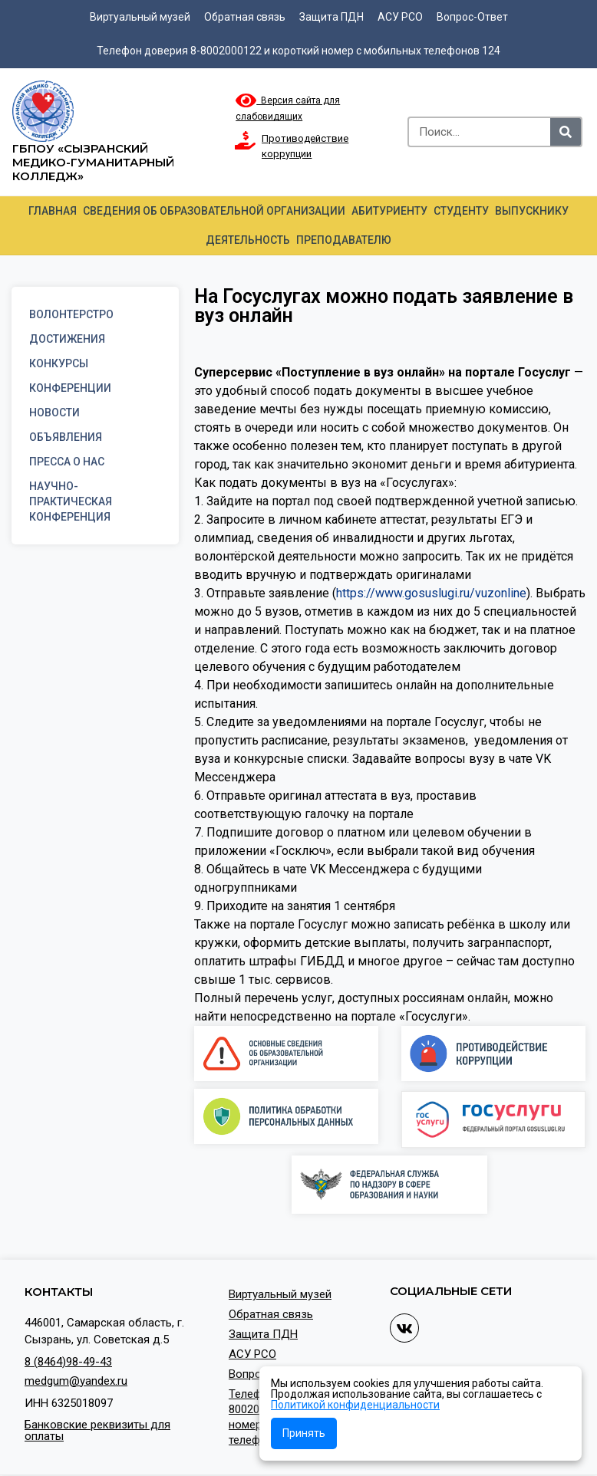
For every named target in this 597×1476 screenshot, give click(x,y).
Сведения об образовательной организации (214, 211)
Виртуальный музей (140, 17)
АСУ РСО (400, 17)
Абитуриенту (389, 211)
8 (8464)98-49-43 (68, 1362)
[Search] (565, 132)
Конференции (70, 388)
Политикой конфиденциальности (355, 1405)
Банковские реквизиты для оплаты (97, 1430)
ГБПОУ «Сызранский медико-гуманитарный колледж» (93, 162)
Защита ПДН (331, 17)
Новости (54, 412)
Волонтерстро (71, 314)
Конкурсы (58, 363)
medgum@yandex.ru (76, 1381)
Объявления (65, 437)
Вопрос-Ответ (472, 17)
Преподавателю (343, 240)
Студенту (461, 211)
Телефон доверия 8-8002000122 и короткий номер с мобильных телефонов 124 (298, 50)
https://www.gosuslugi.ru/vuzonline (431, 593)
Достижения (67, 339)
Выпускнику (532, 211)
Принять (303, 1433)
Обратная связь (244, 17)
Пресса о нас (66, 461)
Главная (52, 211)
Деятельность (248, 240)
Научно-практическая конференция (70, 501)
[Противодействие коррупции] (245, 140)
